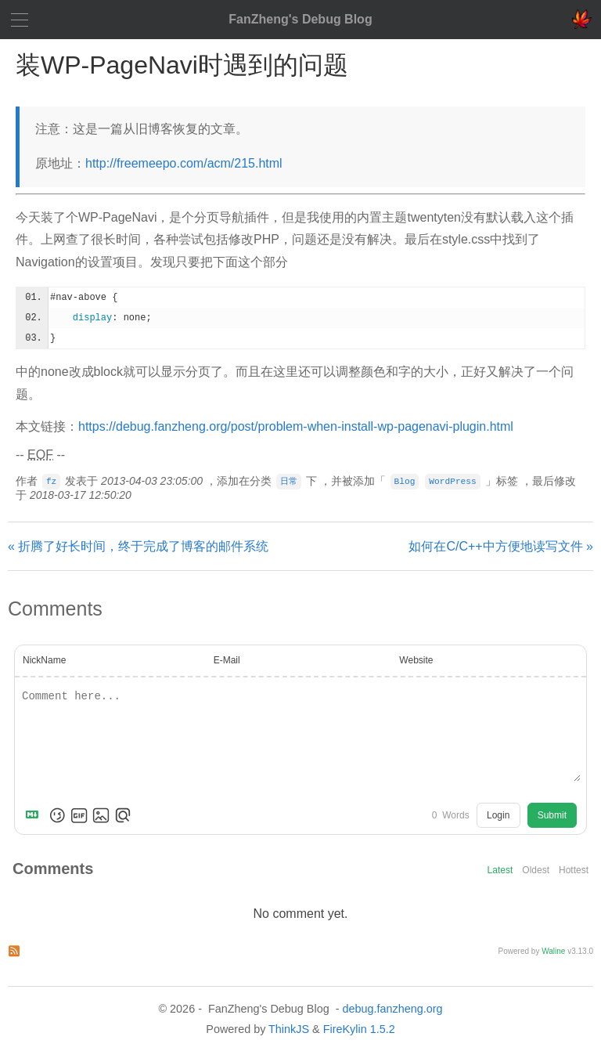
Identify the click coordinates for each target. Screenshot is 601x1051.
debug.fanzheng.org (392, 1008)
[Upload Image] (101, 815)
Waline (553, 951)
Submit (552, 815)
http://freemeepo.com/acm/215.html (184, 163)
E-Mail (227, 660)
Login (498, 815)
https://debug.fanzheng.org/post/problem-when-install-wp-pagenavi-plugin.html (295, 426)
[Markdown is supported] (35, 815)
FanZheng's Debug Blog (300, 19)
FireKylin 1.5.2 (359, 1029)
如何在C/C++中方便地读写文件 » (500, 546)
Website (416, 660)
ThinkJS (288, 1029)
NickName (44, 660)
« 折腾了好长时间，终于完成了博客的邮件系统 (138, 546)
